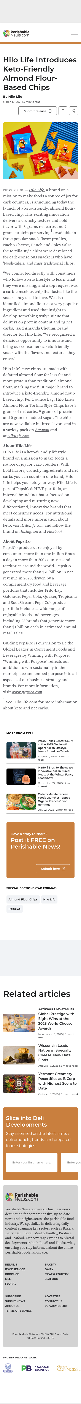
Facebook (54, 531)
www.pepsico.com (27, 692)
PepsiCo (15, 908)
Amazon (42, 429)
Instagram (29, 531)
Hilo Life (15, 96)
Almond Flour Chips (23, 899)
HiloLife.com (18, 436)
